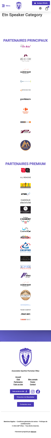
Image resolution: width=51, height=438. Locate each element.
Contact (33, 384)
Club (18, 379)
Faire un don (18, 384)
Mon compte (33, 379)
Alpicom (33, 432)
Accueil (18, 377)
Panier (32, 382)
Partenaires (18, 382)
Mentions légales (9, 421)
